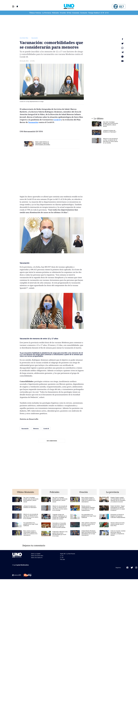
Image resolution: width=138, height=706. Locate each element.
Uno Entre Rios (24, 38)
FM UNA (62, 559)
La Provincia (46, 12)
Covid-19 (57, 120)
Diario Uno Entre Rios (37, 555)
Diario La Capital (35, 553)
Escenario (83, 12)
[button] (13, 6)
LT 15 (107, 12)
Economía (75, 12)
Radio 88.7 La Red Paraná (67, 553)
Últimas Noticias (35, 12)
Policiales (55, 12)
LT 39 (102, 12)
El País (69, 12)
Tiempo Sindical (94, 12)
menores (36, 339)
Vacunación (34, 38)
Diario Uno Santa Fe (36, 557)
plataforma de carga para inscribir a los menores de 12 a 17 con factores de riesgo (51, 353)
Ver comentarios (52, 440)
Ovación (63, 12)
